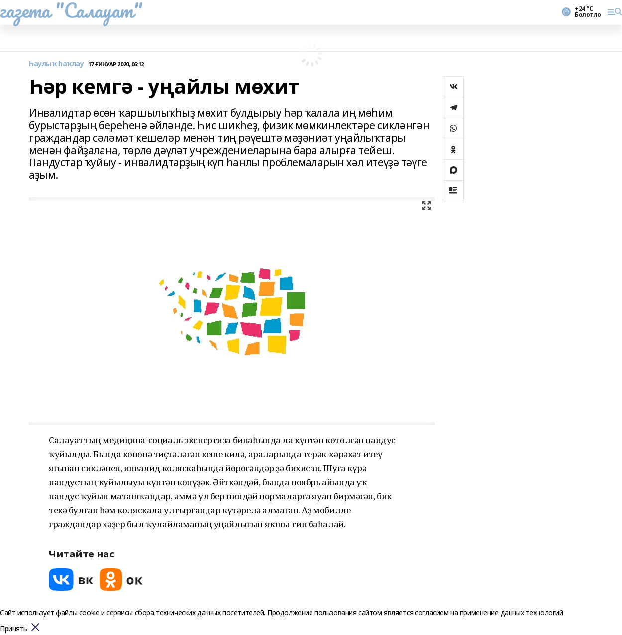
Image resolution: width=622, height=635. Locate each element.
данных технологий (532, 612)
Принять (13, 629)
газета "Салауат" (71, 10)
